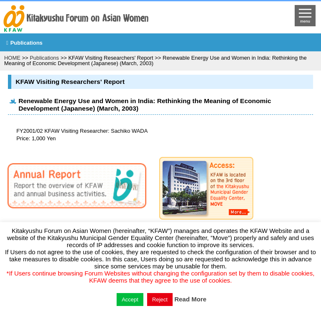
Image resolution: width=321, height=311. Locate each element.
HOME (12, 58)
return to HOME (123, 19)
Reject (160, 299)
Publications (26, 43)
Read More (190, 299)
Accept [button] (130, 299)
